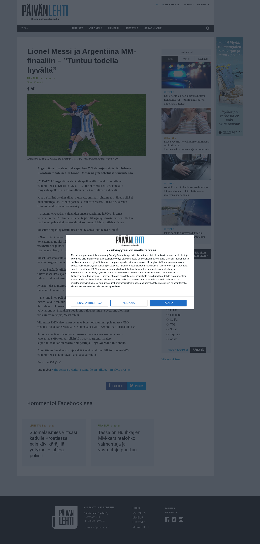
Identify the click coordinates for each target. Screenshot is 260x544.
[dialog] (130, 272)
